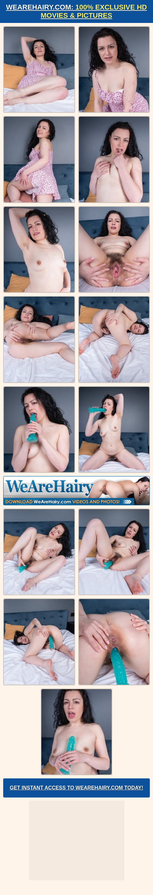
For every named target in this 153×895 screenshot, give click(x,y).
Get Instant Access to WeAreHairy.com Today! (76, 787)
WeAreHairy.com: (76, 11)
